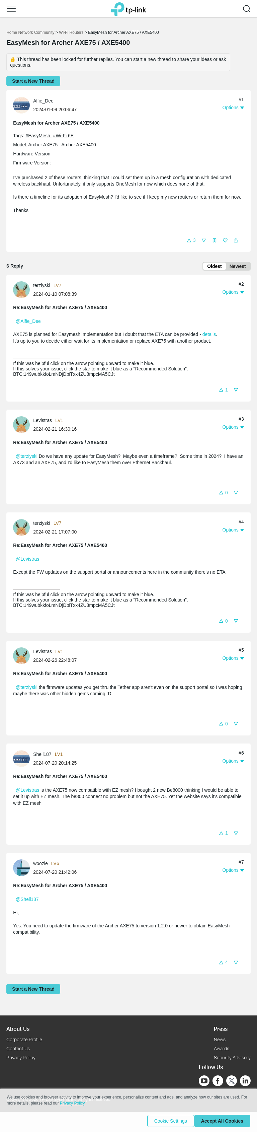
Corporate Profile (24, 1039)
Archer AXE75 (43, 144)
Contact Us (18, 1048)
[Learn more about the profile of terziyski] (23, 290)
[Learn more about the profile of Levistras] (23, 425)
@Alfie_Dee (28, 322)
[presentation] (21, 105)
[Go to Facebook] (217, 1080)
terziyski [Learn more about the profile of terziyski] (41, 286)
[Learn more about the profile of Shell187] (23, 759)
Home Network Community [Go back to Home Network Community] (30, 32)
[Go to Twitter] (231, 1081)
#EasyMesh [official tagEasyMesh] (39, 135)
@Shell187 (27, 900)
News (220, 1039)
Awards (221, 1048)
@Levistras (27, 560)
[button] (11, 8)
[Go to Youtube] (204, 1080)
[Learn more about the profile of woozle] (23, 868)
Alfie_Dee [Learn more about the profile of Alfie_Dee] (43, 100)
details (209, 335)
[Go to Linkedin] (245, 1080)
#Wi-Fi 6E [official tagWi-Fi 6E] (63, 135)
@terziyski (26, 457)
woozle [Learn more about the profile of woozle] (40, 864)
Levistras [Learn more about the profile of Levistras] (42, 421)
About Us (17, 1028)
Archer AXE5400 (78, 144)
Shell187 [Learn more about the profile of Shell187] (42, 755)
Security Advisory (232, 1057)
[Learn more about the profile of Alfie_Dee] (23, 104)
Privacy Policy (20, 1057)
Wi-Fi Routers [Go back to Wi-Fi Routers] (72, 32)
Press (221, 1028)
